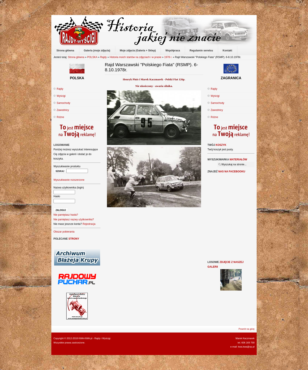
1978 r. (168, 57)
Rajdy (103, 57)
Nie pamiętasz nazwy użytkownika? (73, 219)
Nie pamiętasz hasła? (65, 214)
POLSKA (92, 57)
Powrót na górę (246, 329)
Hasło (56, 196)
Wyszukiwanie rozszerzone (68, 179)
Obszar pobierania (63, 231)
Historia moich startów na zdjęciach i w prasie (135, 57)
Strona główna (76, 57)
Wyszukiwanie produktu (66, 166)
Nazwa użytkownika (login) (68, 187)
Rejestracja (89, 223)
